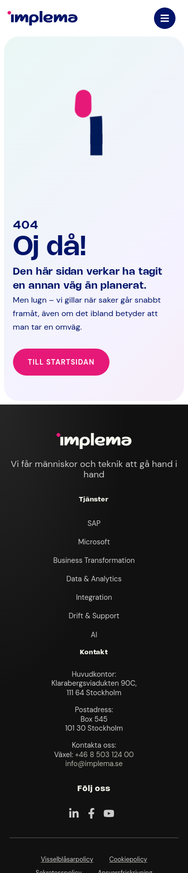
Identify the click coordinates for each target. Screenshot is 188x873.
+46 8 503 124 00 (104, 754)
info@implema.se (94, 763)
